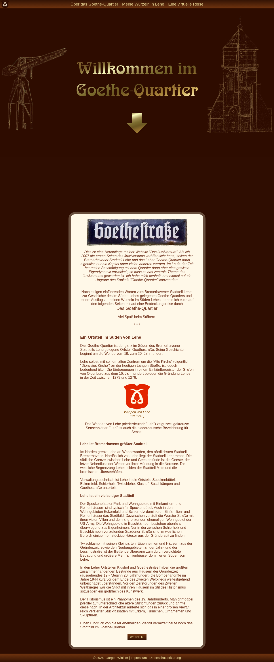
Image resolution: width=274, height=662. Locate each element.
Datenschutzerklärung (165, 658)
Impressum (139, 658)
